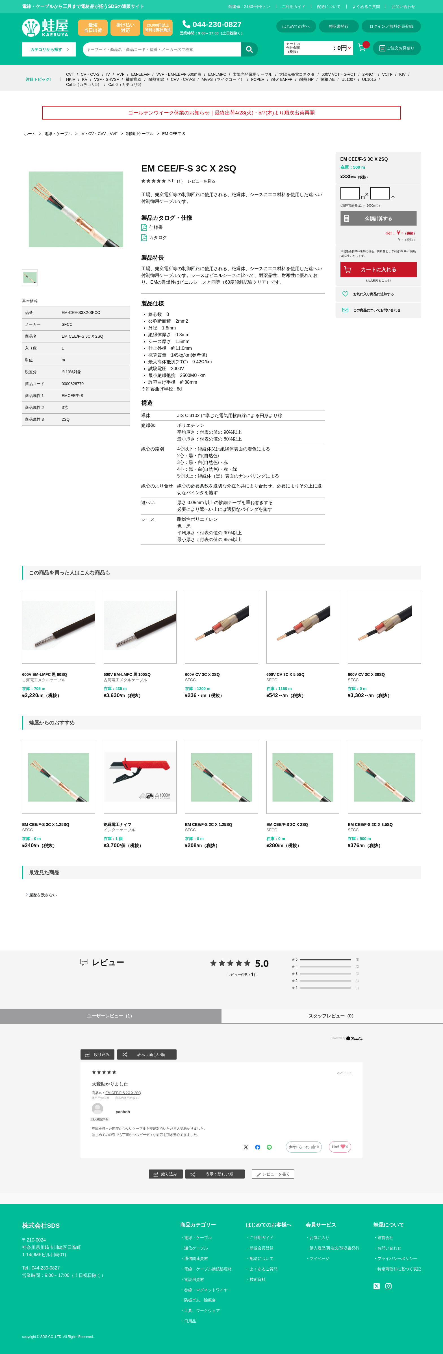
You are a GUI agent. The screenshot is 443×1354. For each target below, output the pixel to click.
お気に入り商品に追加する (373, 294)
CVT (70, 74)
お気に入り (319, 1237)
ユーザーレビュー (111, 1016)
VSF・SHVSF (106, 79)
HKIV (70, 79)
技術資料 (258, 1279)
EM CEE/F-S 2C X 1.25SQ (208, 824)
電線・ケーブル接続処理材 (208, 1269)
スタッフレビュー (332, 1016)
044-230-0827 (217, 24)
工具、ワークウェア (202, 1311)
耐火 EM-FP (281, 79)
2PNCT (368, 74)
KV (85, 79)
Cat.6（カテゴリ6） (126, 84)
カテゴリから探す (50, 49)
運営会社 (385, 1237)
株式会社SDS (41, 1225)
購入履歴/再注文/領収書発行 (334, 1248)
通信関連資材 (196, 1258)
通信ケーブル (196, 1248)
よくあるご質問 (366, 6)
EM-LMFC (217, 74)
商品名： (116, 1093)
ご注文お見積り (396, 48)
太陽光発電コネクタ (297, 74)
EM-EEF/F (140, 74)
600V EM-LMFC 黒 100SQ (127, 674)
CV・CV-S (90, 74)
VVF (120, 74)
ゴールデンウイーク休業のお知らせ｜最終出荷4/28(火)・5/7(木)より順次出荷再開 (221, 113)
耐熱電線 (156, 79)
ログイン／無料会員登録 (391, 26)
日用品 (190, 1321)
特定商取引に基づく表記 (399, 1269)
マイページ (319, 1258)
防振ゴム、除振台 (200, 1300)
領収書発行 (339, 26)
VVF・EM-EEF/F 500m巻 (178, 74)
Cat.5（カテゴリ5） (83, 84)
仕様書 (156, 227)
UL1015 (369, 79)
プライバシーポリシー (397, 1258)
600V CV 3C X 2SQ (202, 674)
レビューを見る (201, 181)
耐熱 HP (306, 79)
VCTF (387, 74)
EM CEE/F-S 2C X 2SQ (287, 824)
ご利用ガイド (293, 6)
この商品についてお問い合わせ (377, 310)
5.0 (262, 963)
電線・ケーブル (198, 1237)
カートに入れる (378, 270)
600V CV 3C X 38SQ (366, 674)
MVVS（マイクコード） (222, 79)
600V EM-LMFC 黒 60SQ (44, 674)
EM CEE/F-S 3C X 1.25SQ (45, 824)
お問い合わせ (403, 6)
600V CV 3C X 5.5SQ (285, 674)
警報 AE (327, 79)
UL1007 (348, 79)
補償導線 (134, 79)
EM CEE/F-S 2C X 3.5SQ (370, 824)
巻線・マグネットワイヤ (206, 1290)
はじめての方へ (296, 26)
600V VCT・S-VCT (339, 74)
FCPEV (257, 79)
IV (108, 74)
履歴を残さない (43, 895)
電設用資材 (194, 1279)
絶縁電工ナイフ (117, 824)
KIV (402, 74)
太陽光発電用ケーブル (252, 74)
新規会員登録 (261, 1248)
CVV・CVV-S (183, 79)
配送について (329, 6)
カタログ (158, 237)
